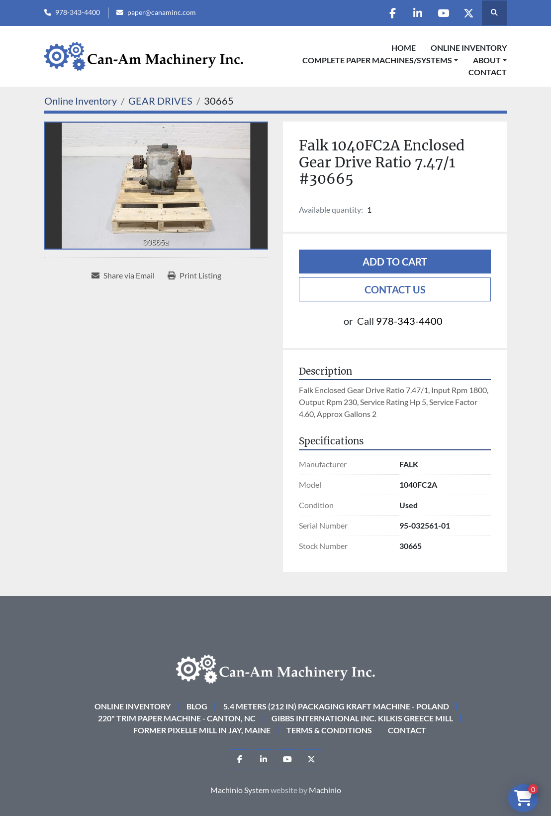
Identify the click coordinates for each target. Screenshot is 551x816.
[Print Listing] (194, 275)
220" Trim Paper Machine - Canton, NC (177, 718)
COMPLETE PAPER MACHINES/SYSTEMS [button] (377, 60)
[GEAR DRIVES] (160, 101)
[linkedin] (417, 12)
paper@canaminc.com (161, 12)
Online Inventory (469, 47)
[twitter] (468, 12)
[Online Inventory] (80, 101)
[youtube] (443, 12)
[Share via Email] (123, 275)
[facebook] (392, 12)
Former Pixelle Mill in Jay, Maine (202, 730)
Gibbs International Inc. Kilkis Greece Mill (362, 718)
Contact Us (395, 289)
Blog (196, 706)
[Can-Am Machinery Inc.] (275, 668)
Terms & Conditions (329, 730)
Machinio (325, 790)
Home (403, 47)
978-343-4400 (77, 12)
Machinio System (239, 790)
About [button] (487, 60)
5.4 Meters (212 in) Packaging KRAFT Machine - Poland (336, 706)
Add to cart (395, 262)
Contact (487, 72)
